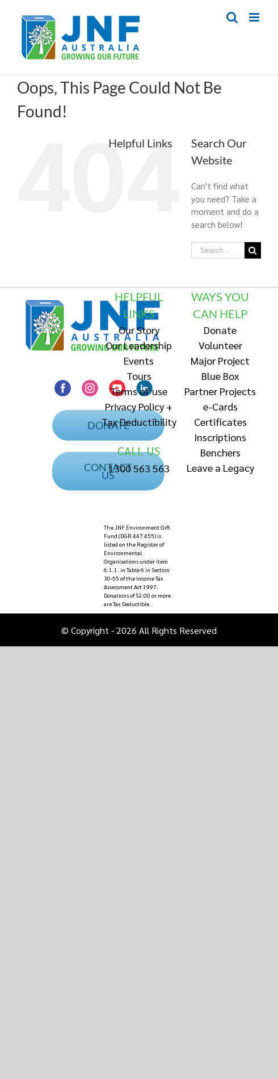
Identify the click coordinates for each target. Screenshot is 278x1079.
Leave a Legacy (220, 467)
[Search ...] (218, 250)
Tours (139, 375)
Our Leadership (139, 345)
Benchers (220, 452)
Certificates (220, 421)
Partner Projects (220, 390)
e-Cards (220, 406)
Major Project (220, 360)
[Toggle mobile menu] (255, 17)
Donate (220, 329)
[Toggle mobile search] (232, 17)
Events (139, 360)
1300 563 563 (139, 468)
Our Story (139, 329)
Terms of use (138, 390)
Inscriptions (220, 436)
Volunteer (220, 345)
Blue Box (220, 375)
